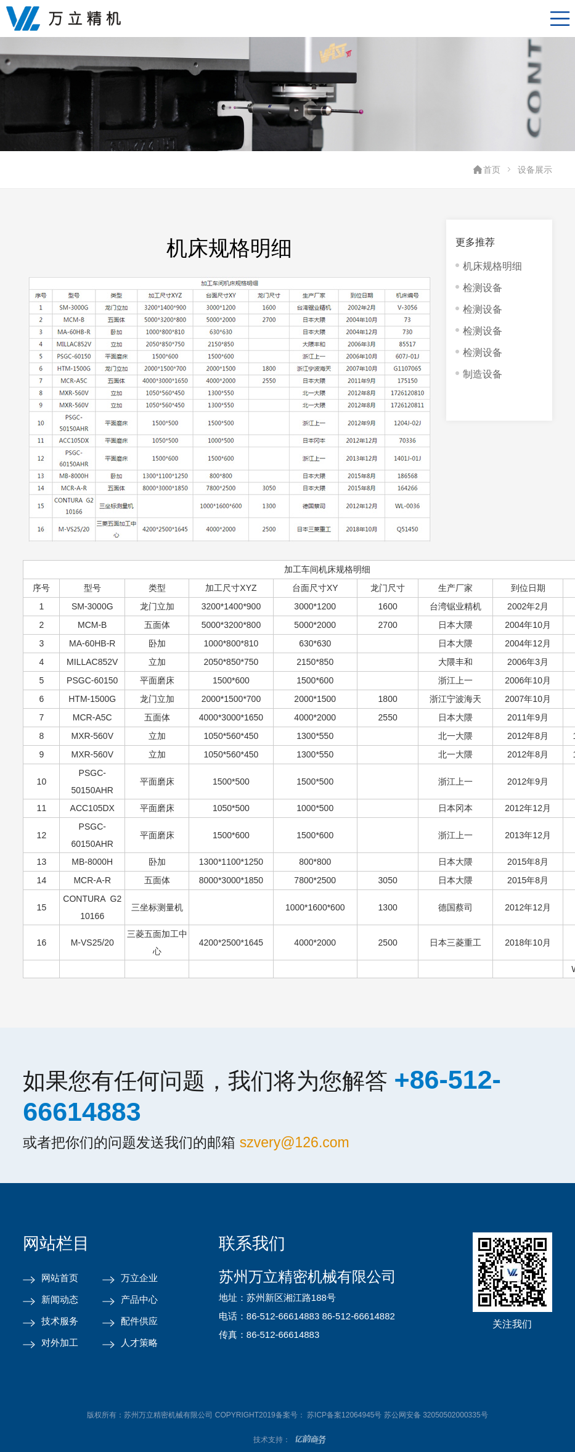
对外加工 (59, 1342)
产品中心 (139, 1299)
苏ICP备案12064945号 (344, 1415)
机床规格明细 (492, 266)
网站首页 (59, 1278)
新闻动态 (59, 1299)
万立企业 (139, 1278)
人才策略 (139, 1342)
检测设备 (482, 288)
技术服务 (59, 1321)
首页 (491, 170)
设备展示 (535, 170)
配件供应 (139, 1321)
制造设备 (482, 374)
